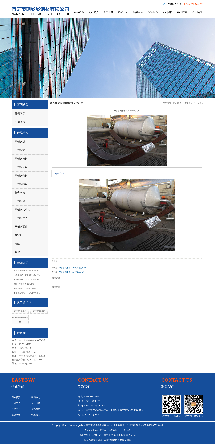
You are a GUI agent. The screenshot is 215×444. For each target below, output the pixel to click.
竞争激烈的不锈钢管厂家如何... (27, 275)
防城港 (122, 435)
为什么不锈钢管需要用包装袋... (27, 270)
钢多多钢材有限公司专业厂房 (71, 272)
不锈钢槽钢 (21, 184)
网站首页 (79, 12)
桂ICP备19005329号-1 (152, 425)
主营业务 (108, 12)
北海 (111, 435)
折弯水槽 (20, 192)
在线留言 (182, 12)
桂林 (133, 435)
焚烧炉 (18, 235)
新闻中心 (152, 12)
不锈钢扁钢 (21, 158)
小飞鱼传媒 (124, 430)
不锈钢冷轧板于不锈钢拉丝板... (27, 293)
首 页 (179, 103)
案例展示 (138, 12)
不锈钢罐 (20, 201)
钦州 (116, 435)
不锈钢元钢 (21, 167)
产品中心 (123, 12)
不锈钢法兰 (21, 218)
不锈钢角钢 (21, 175)
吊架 (17, 243)
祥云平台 (101, 430)
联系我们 (196, 12)
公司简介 (93, 12)
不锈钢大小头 (22, 209)
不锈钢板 (20, 141)
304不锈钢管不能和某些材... (26, 288)
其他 (17, 252)
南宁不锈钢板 (20, 311)
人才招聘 (167, 12)
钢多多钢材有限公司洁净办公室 (72, 268)
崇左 (128, 435)
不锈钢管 (20, 150)
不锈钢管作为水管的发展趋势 (26, 279)
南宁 (106, 435)
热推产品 (83, 435)
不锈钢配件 (21, 226)
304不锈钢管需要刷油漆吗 (25, 284)
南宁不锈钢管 (39, 311)
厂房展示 (20, 122)
